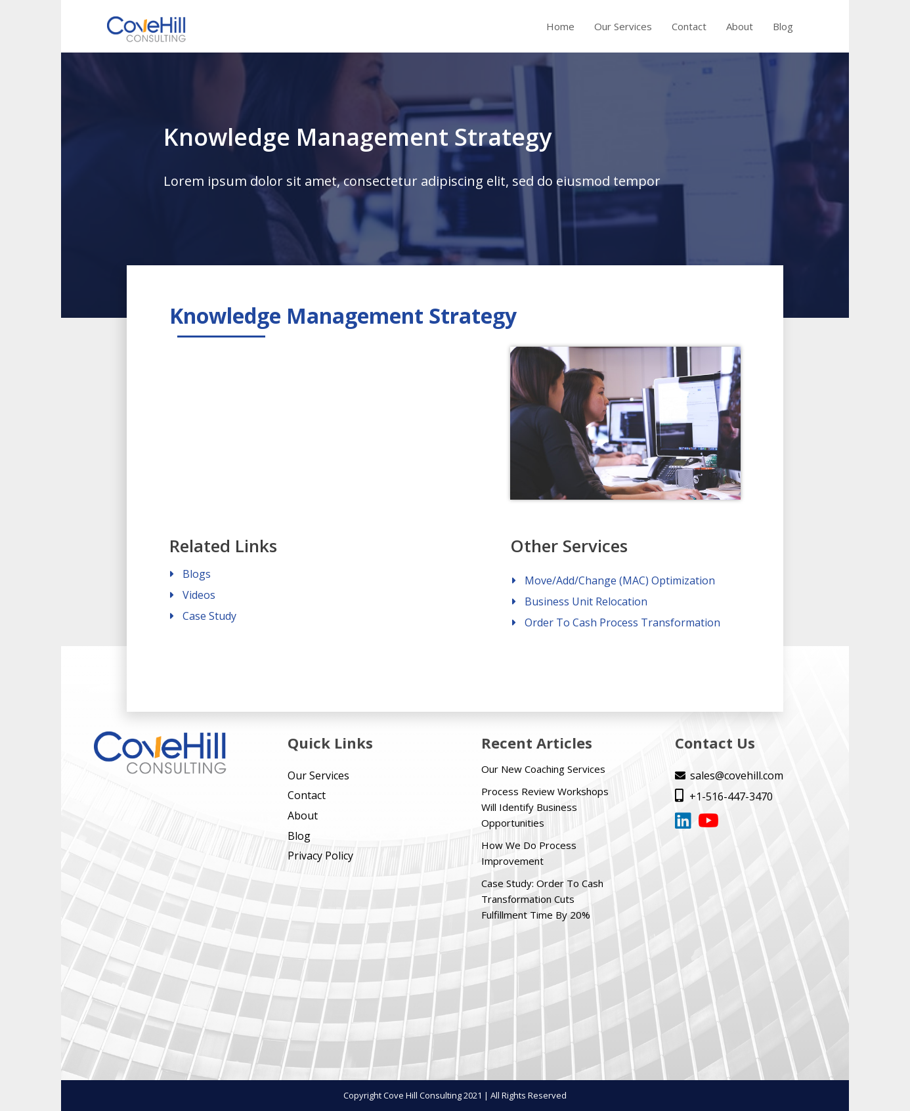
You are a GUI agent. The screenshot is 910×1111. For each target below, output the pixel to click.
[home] (146, 30)
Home (560, 26)
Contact (689, 26)
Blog (783, 26)
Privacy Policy (320, 855)
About (739, 26)
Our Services (623, 26)
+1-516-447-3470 (724, 796)
